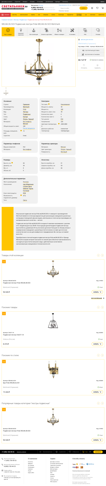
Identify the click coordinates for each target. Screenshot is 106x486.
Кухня (31, 188)
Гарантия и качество (55, 465)
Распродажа (31, 467)
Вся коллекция (97, 298)
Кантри (25, 117)
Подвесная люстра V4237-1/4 (13, 335)
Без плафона (27, 121)
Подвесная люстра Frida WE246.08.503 (16, 283)
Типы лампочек (54, 480)
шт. (85, 452)
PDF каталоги (53, 481)
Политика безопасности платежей (81, 471)
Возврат (25, 1)
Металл (25, 124)
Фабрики (30, 463)
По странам (31, 465)
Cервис (52, 459)
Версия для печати (87, 39)
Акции (29, 471)
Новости (52, 476)
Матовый (64, 152)
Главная (4, 20)
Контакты (65, 1)
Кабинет (26, 188)
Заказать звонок (21, 452)
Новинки (30, 469)
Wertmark (26, 107)
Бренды (57, 1)
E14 (62, 119)
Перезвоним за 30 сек (65, 5)
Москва (41, 5)
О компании (32, 459)
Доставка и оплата (7, 1)
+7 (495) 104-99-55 (43, 9)
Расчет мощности (29, 128)
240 (62, 109)
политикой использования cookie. (82, 479)
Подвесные (23, 20)
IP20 (24, 193)
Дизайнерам (49, 1)
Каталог (5, 15)
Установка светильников (56, 463)
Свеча (25, 200)
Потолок (26, 182)
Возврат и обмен (54, 467)
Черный (31, 119)
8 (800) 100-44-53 (42, 7)
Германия (26, 104)
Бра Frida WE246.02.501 (11, 383)
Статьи (52, 478)
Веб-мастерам (53, 469)
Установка (40, 1)
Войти (102, 1)
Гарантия (17, 1)
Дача (30, 186)
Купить (97, 292)
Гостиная (26, 191)
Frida (24, 109)
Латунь (25, 119)
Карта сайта (31, 472)
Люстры (16, 20)
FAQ (51, 472)
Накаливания (65, 104)
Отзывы (32, 1)
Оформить (98, 452)
